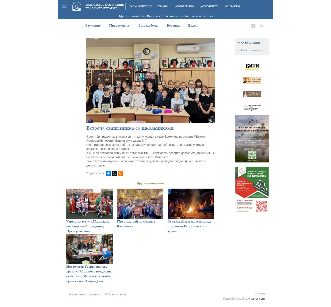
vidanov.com (256, 298)
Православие (119, 25)
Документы (209, 6)
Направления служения (84, 294)
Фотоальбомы (148, 25)
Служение (93, 25)
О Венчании (250, 42)
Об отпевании (251, 50)
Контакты (232, 6)
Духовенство (184, 6)
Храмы (163, 6)
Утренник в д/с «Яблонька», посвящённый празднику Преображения (87, 226)
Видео (192, 25)
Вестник (173, 25)
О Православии (115, 294)
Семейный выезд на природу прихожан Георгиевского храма (190, 226)
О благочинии (141, 6)
